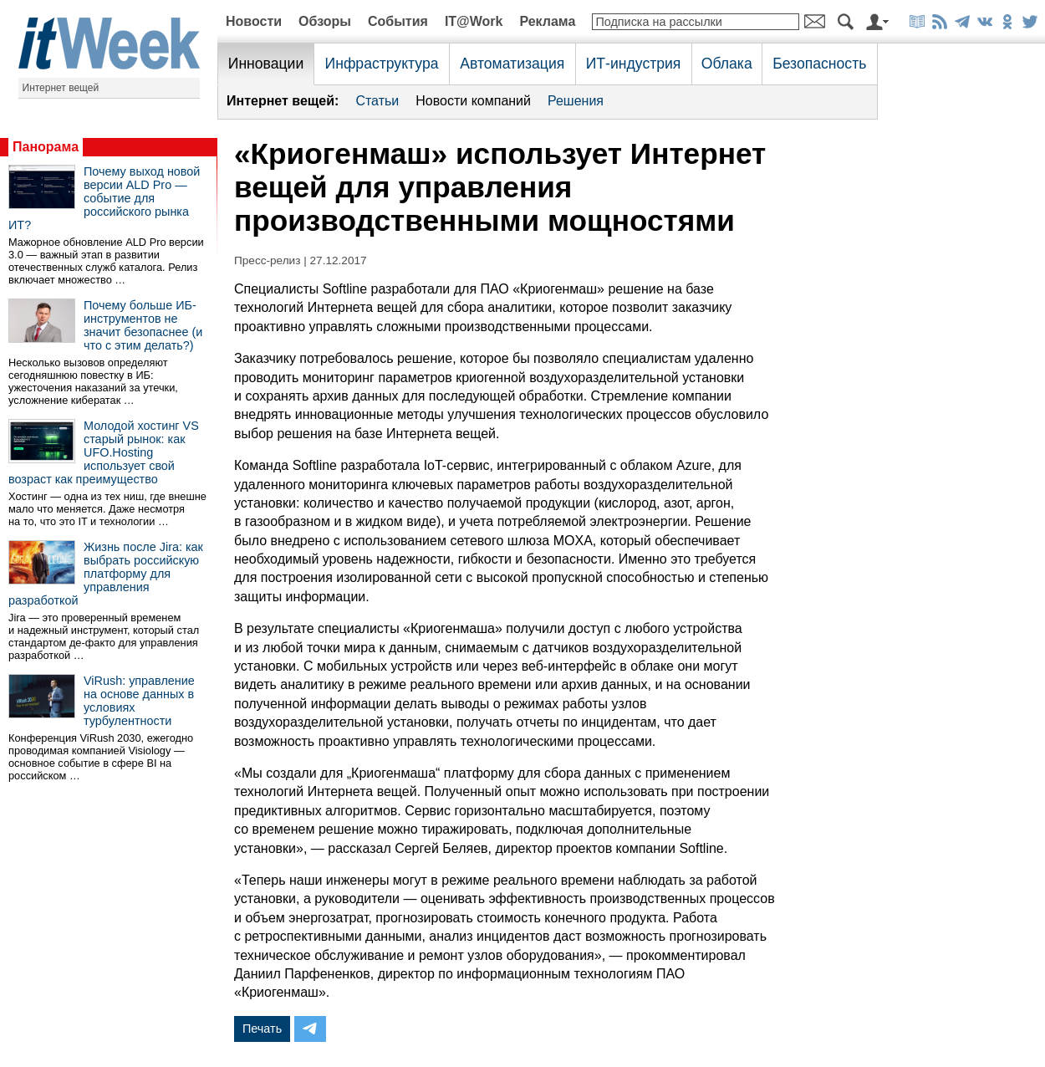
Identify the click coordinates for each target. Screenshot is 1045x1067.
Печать (262, 1028)
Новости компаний (473, 101)
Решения (576, 101)
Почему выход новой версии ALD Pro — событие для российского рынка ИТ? (104, 198)
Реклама (547, 21)
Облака (726, 63)
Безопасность (819, 63)
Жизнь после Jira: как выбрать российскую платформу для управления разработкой (105, 573)
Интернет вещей (61, 88)
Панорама (46, 147)
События (398, 21)
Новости (254, 21)
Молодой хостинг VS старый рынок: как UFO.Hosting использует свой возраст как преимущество (103, 452)
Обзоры (324, 21)
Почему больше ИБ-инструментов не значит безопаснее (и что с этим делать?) (143, 325)
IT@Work (474, 21)
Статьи (377, 101)
